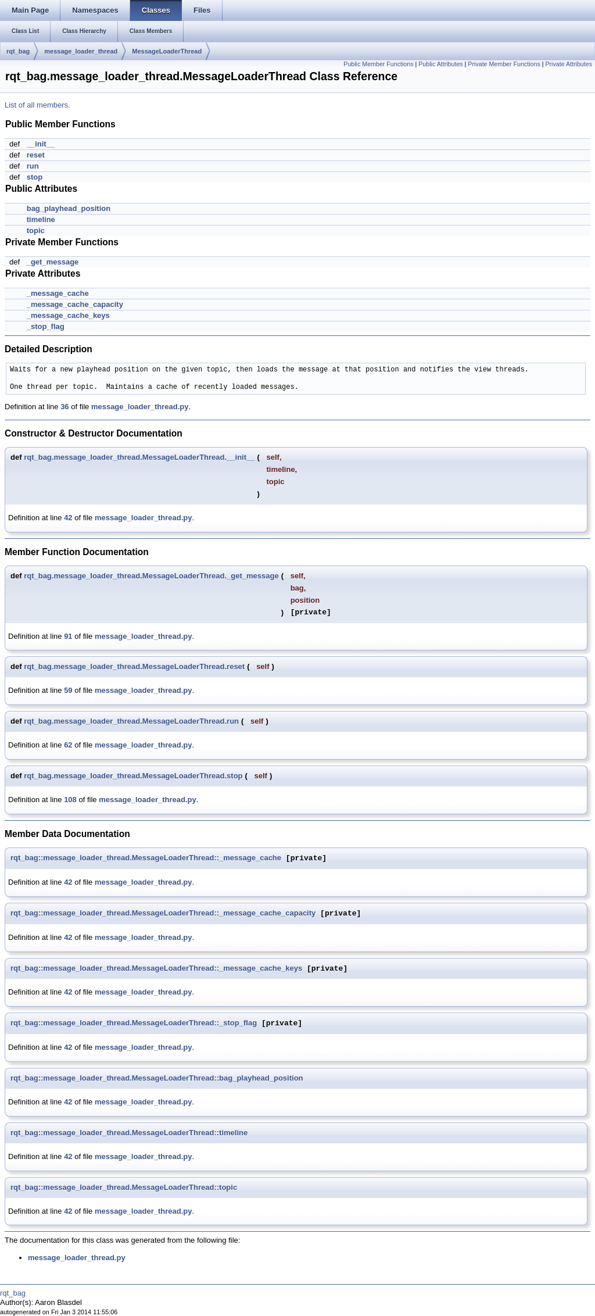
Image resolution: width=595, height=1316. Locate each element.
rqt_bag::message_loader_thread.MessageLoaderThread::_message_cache (145, 858)
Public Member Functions (378, 63)
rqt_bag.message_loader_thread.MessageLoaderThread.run (131, 721)
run (33, 166)
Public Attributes (440, 63)
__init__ (41, 144)
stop (34, 177)
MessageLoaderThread (167, 51)
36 (64, 406)
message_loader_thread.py (140, 406)
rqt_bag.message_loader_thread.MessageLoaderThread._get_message (151, 575)
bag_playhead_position (68, 208)
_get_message (53, 262)
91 (68, 636)
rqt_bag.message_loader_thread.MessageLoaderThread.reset (134, 666)
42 (68, 517)
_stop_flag (45, 326)
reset (36, 155)
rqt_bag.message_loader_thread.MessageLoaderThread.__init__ (139, 457)
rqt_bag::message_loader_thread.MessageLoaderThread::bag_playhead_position (156, 1078)
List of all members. (37, 105)
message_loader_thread (80, 51)
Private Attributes (568, 63)
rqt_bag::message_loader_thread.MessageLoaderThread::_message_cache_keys (156, 968)
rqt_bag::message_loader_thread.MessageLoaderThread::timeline (129, 1132)
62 (68, 745)
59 (68, 690)
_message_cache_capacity (75, 304)
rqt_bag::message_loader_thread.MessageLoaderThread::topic (123, 1187)
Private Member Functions (504, 63)
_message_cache (58, 293)
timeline (41, 219)
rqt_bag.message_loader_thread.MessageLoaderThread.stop (133, 775)
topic (36, 230)
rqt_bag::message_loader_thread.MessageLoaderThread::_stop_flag (133, 1023)
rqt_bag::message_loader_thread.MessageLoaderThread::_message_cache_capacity (163, 913)
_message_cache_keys (68, 315)
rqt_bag (18, 51)
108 (70, 799)
